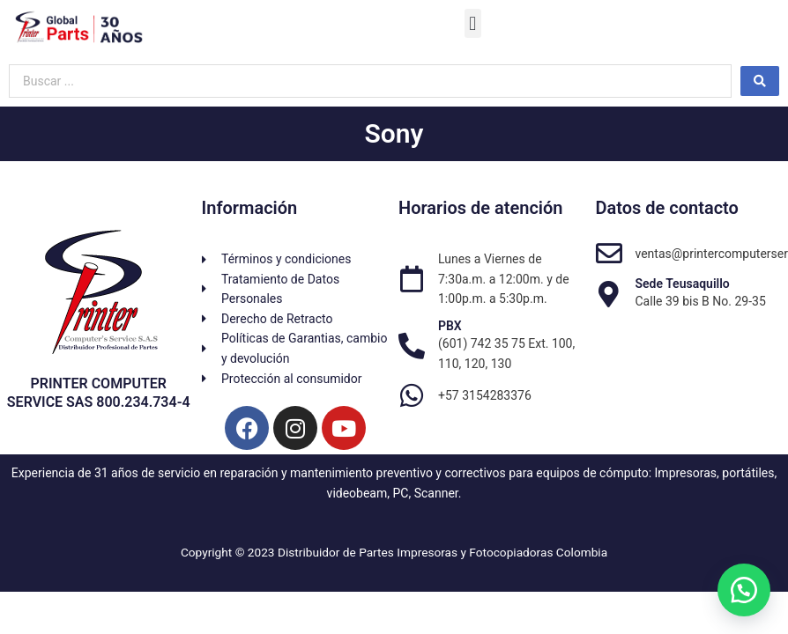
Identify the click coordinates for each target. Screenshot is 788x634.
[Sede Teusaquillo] (609, 294)
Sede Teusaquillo (683, 283)
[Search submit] (759, 81)
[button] (473, 23)
